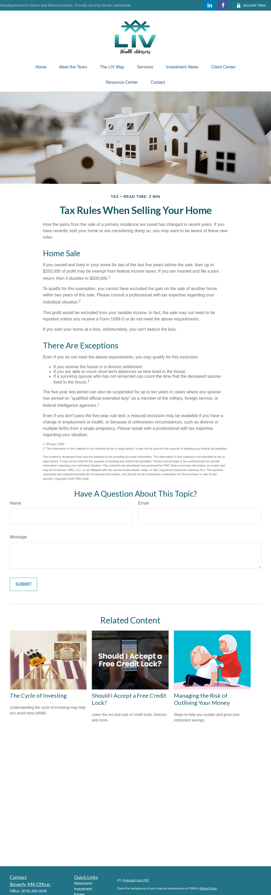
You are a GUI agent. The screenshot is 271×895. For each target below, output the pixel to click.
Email (143, 503)
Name (15, 503)
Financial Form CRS (136, 880)
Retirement (83, 883)
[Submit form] (23, 584)
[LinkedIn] (209, 5)
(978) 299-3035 (34, 891)
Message (18, 537)
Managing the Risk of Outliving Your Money (202, 699)
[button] (41, 67)
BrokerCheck (208, 888)
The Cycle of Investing (38, 695)
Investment (83, 889)
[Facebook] (223, 5)
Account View (250, 5)
